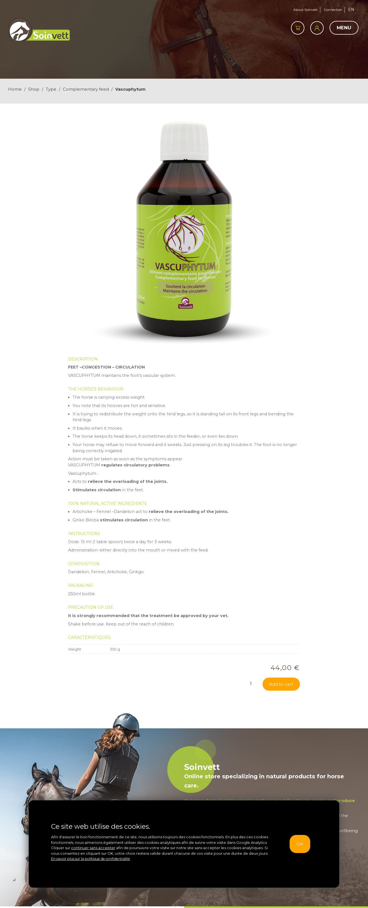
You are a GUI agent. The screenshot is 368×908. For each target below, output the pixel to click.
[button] (355, 10)
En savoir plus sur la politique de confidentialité (93, 858)
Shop (33, 89)
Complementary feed (86, 89)
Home (15, 89)
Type (51, 89)
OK (298, 844)
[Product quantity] (252, 733)
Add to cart (280, 734)
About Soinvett (303, 10)
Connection (333, 10)
